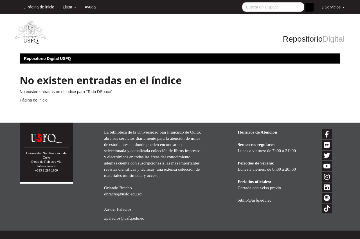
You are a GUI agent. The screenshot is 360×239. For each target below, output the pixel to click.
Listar (69, 7)
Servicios (333, 7)
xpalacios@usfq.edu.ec (124, 218)
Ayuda (90, 7)
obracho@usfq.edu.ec (123, 193)
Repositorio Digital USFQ (47, 58)
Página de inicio (39, 7)
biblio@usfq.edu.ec (254, 200)
